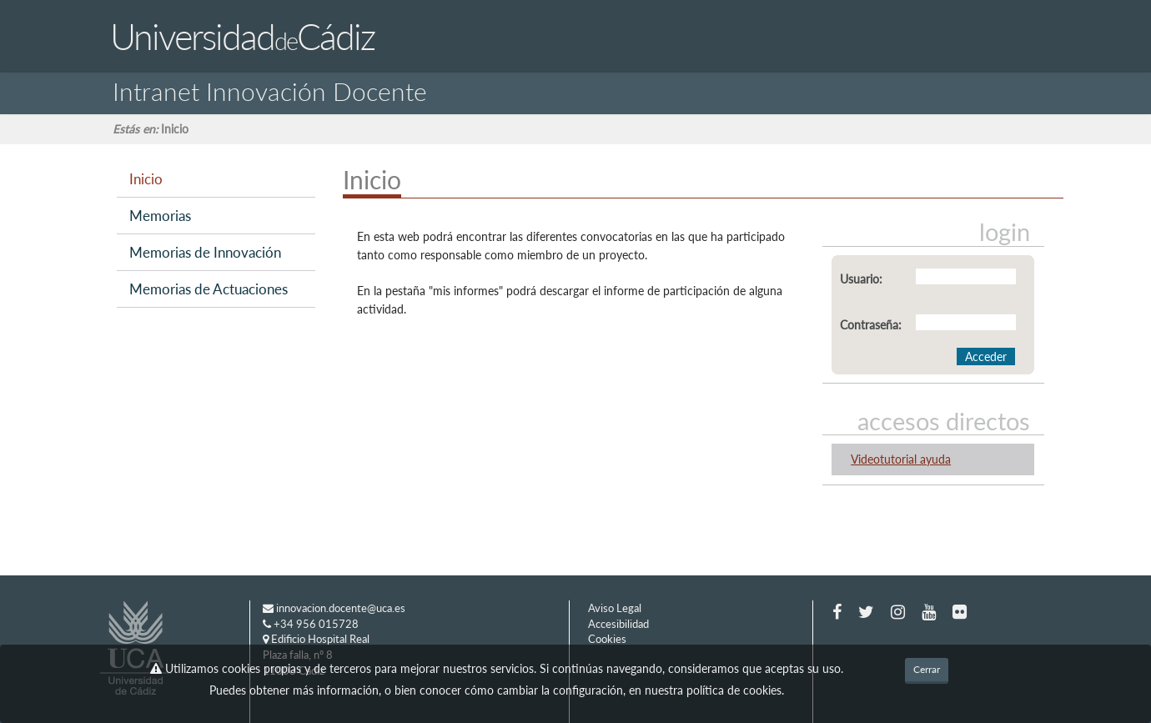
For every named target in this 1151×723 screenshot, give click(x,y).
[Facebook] (837, 611)
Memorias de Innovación (205, 252)
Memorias (160, 215)
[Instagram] (898, 611)
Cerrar (926, 669)
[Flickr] (959, 611)
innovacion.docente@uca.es (334, 608)
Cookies (607, 638)
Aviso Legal (614, 608)
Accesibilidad (618, 623)
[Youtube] (929, 611)
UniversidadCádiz (242, 36)
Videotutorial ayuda (901, 459)
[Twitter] (866, 611)
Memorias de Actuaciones (208, 289)
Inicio (146, 179)
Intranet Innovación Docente (270, 87)
